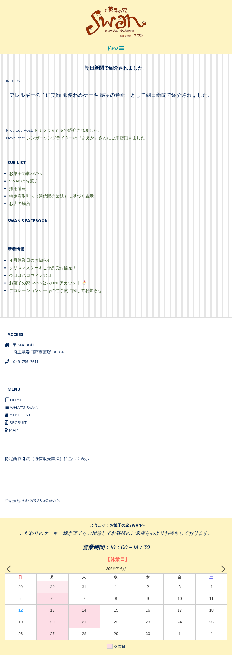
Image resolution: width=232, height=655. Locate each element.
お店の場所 (19, 203)
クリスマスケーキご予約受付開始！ (43, 268)
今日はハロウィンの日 (30, 275)
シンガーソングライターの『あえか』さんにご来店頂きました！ (88, 138)
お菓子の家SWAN (25, 173)
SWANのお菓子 (23, 181)
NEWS (17, 81)
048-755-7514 (25, 361)
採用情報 (17, 188)
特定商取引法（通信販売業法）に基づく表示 (51, 196)
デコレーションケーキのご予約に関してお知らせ (55, 290)
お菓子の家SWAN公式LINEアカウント (47, 283)
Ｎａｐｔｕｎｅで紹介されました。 (68, 130)
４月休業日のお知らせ (30, 260)
